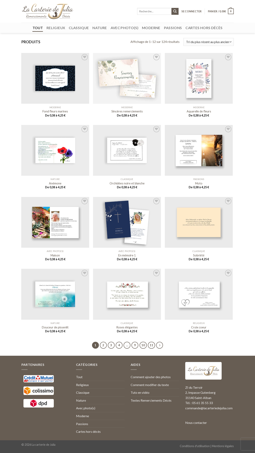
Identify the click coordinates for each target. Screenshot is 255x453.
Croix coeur (198, 327)
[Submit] (174, 11)
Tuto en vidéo (140, 392)
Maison (55, 255)
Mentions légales (223, 446)
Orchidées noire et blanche (127, 183)
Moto (198, 183)
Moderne (151, 28)
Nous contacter (196, 422)
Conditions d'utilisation (195, 446)
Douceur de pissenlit (55, 327)
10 (143, 345)
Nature (99, 28)
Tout (38, 28)
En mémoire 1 (127, 255)
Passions (173, 28)
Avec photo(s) (125, 28)
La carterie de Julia (43, 444)
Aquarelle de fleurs (199, 111)
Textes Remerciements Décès (151, 400)
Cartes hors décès (203, 28)
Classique (79, 28)
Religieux (56, 28)
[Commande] (208, 42)
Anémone (55, 183)
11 (151, 345)
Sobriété (198, 255)
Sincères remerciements (127, 111)
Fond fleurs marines (55, 111)
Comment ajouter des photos (151, 377)
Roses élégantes (127, 327)
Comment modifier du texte (150, 385)
